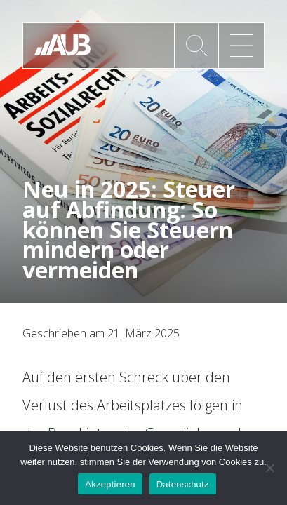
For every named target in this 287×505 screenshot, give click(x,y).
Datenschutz (182, 484)
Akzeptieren (110, 484)
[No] (269, 468)
